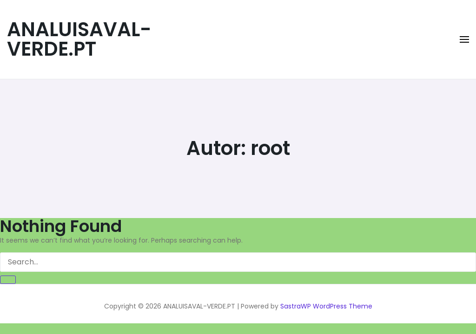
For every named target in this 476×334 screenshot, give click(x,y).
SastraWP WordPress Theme (326, 306)
